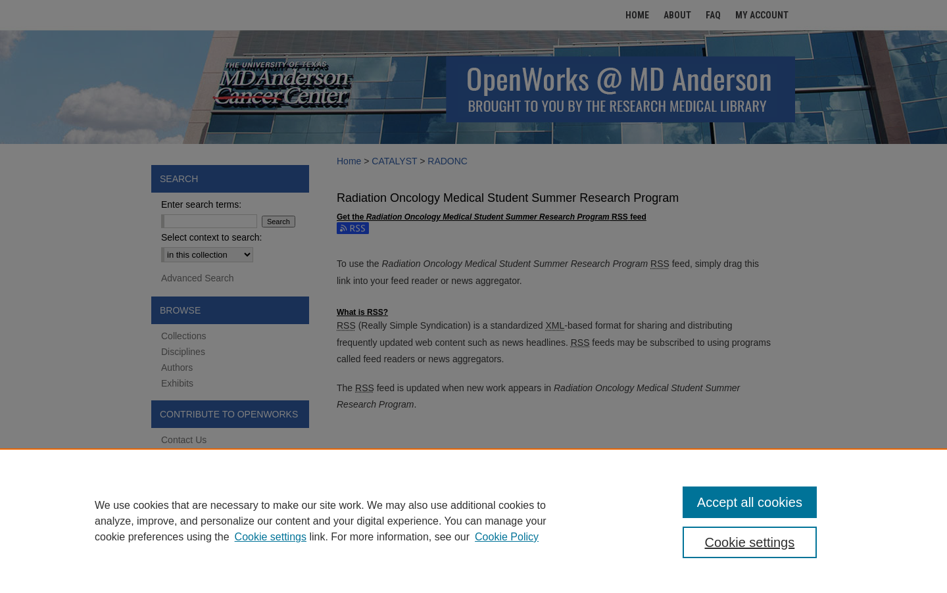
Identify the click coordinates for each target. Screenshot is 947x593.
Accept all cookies (749, 502)
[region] (473, 520)
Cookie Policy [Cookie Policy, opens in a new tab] (507, 536)
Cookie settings (270, 536)
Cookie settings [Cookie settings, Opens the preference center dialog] (750, 542)
